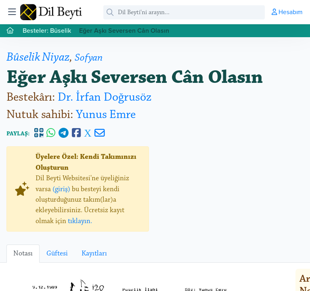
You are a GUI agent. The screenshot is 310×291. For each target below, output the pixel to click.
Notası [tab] (23, 253)
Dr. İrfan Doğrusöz (104, 97)
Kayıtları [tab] (94, 253)
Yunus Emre (106, 114)
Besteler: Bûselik (47, 30)
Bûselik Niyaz (37, 57)
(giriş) (61, 189)
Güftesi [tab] (57, 253)
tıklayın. (80, 221)
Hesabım (287, 11)
